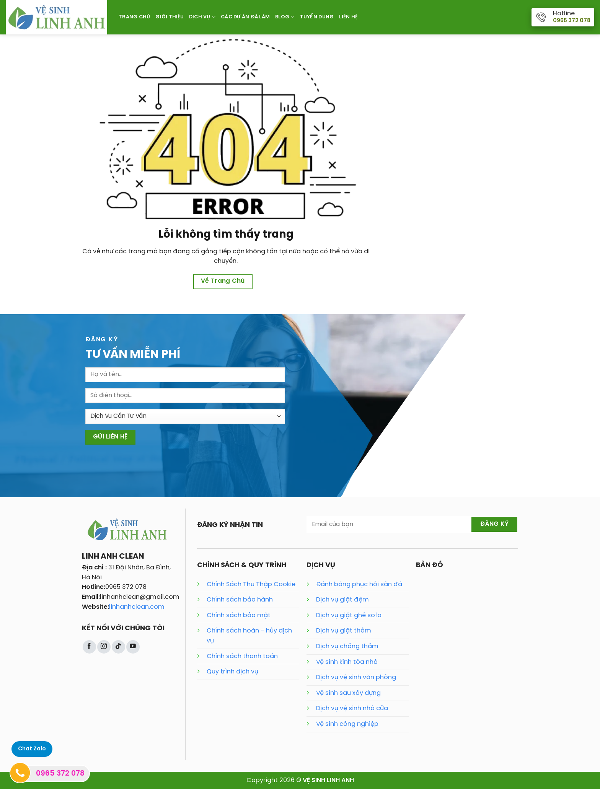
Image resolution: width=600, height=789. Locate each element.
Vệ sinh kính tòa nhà (347, 662)
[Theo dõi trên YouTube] (133, 647)
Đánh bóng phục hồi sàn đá (359, 584)
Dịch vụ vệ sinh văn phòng (356, 677)
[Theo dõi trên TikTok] (118, 647)
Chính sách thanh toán (242, 656)
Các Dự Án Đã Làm (245, 17)
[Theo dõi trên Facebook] (89, 647)
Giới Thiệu (169, 17)
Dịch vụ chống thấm (347, 646)
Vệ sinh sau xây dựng (348, 693)
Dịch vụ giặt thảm (343, 631)
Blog (284, 17)
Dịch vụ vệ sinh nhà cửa (352, 708)
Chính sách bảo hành (240, 600)
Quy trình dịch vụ (232, 671)
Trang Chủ (134, 17)
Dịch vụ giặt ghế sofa (349, 615)
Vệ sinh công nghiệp (347, 724)
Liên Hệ (348, 17)
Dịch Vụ (202, 17)
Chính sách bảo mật (239, 615)
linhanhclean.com (137, 607)
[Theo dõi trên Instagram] (104, 647)
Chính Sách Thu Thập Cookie (251, 584)
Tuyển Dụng (317, 17)
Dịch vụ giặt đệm (342, 600)
